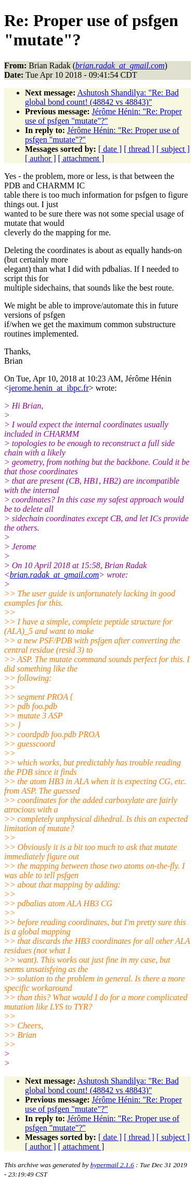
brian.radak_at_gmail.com (54, 574)
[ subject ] (173, 149)
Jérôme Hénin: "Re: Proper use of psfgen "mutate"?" (103, 116)
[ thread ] (139, 149)
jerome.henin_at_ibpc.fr (49, 387)
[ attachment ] (81, 158)
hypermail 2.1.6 (112, 1165)
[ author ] (40, 158)
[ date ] (110, 149)
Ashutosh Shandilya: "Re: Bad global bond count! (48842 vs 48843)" (102, 97)
